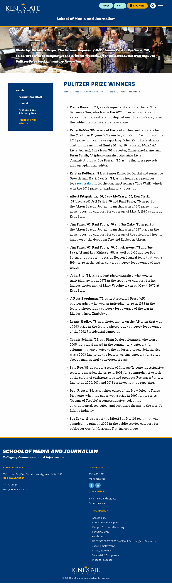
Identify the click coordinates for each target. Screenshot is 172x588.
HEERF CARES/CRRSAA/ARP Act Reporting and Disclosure (124, 541)
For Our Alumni (100, 532)
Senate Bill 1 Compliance (105, 555)
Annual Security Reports (105, 522)
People (112, 91)
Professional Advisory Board (29, 111)
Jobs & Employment (103, 546)
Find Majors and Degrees (102, 498)
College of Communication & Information (33, 457)
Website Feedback (102, 560)
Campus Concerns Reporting (108, 527)
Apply (106, 5)
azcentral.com (85, 183)
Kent (66, 91)
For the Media (99, 536)
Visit (120, 5)
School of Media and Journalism (86, 18)
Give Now (137, 5)
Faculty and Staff (30, 96)
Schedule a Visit (98, 503)
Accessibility (99, 518)
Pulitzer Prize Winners (28, 121)
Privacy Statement (102, 550)
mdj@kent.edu (97, 478)
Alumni (23, 103)
